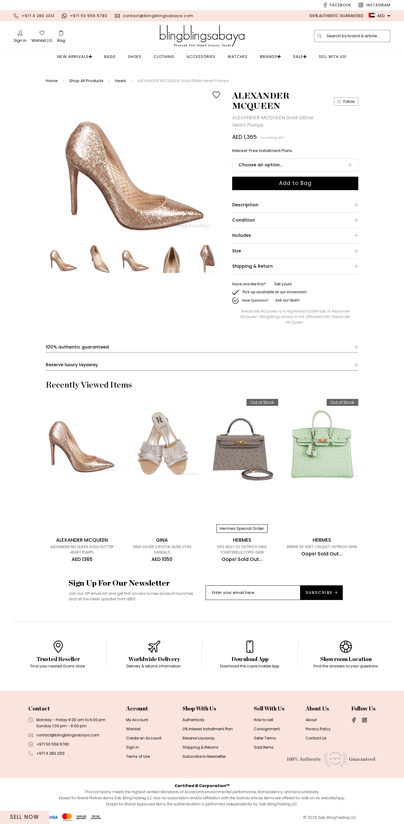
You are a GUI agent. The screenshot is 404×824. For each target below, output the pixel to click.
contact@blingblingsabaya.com (158, 15)
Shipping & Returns (200, 747)
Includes (241, 235)
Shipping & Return (252, 266)
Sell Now (24, 817)
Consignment (266, 729)
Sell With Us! (328, 56)
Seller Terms (264, 738)
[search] (320, 36)
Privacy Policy (317, 729)
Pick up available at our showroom (275, 292)
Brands (270, 57)
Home (52, 81)
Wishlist (133, 729)
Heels (120, 81)
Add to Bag (295, 183)
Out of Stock (262, 403)
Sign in (132, 747)
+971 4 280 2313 (38, 15)
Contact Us (315, 738)
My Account (137, 720)
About (310, 720)
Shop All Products (86, 81)
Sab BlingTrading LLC (337, 817)
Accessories (202, 56)
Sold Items (263, 747)
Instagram (378, 5)
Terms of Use (138, 756)
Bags (112, 56)
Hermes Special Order (242, 529)
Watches (239, 56)
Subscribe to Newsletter (204, 756)
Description (245, 205)
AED (377, 16)
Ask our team (287, 300)
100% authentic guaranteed (77, 347)
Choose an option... (260, 165)
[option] (135, 162)
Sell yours (283, 284)
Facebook (340, 5)
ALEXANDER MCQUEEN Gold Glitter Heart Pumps (183, 81)
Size (236, 251)
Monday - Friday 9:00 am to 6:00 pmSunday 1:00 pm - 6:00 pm (70, 723)
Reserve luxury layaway (72, 365)
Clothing (165, 56)
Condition (243, 220)
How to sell (263, 720)
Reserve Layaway (199, 738)
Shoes (136, 56)
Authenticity (193, 720)
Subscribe (321, 593)
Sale (296, 57)
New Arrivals (78, 57)
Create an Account (143, 738)
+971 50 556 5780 (89, 15)
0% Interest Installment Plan (208, 729)
